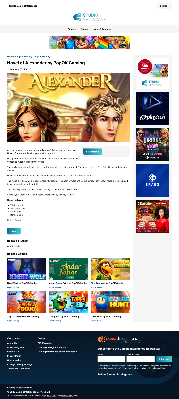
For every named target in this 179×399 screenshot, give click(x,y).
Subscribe (164, 359)
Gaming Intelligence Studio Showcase (57, 351)
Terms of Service (67, 396)
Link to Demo (14, 220)
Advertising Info (15, 347)
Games (84, 29)
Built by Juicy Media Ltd (19, 387)
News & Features (102, 29)
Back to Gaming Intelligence (23, 6)
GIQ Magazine (45, 343)
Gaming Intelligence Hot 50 (52, 347)
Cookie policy (14, 360)
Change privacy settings (19, 364)
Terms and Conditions (18, 368)
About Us (12, 343)
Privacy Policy (14, 356)
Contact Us (13, 351)
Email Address (133, 354)
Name (100, 354)
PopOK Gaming (24, 56)
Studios (72, 29)
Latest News (92, 151)
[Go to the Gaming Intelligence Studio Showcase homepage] (89, 17)
